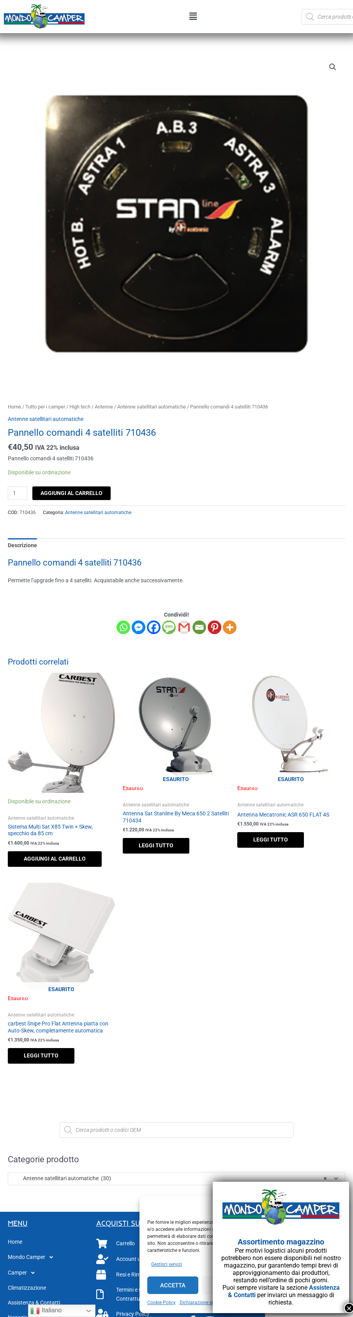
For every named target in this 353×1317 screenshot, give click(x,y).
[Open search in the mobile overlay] (176, 1130)
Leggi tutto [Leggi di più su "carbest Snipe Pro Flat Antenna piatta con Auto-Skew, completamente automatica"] (41, 1055)
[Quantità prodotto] (17, 493)
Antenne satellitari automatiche (151, 407)
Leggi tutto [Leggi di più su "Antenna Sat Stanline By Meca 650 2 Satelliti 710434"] (156, 845)
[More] (230, 627)
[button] (192, 16)
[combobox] (176, 1178)
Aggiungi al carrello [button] (55, 859)
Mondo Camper (32, 1257)
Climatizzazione (27, 1288)
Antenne (104, 407)
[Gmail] (184, 627)
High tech (79, 407)
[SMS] (169, 627)
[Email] (199, 627)
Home (14, 407)
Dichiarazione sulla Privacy (208, 1302)
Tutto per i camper (45, 407)
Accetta (172, 1285)
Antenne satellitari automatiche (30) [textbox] (169, 1178)
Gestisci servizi (166, 1264)
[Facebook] (154, 627)
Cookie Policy (161, 1302)
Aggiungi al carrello (71, 493)
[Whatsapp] (123, 627)
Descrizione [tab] (22, 545)
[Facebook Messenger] (138, 627)
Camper (23, 1273)
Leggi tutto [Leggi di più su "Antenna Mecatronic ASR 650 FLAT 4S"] (270, 839)
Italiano (46, 1310)
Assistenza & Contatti (34, 1302)
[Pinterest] (214, 627)
